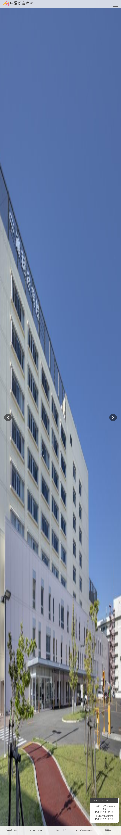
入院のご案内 (60, 830)
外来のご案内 (36, 830)
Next (113, 417)
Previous (8, 417)
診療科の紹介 (12, 830)
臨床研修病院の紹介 (85, 830)
